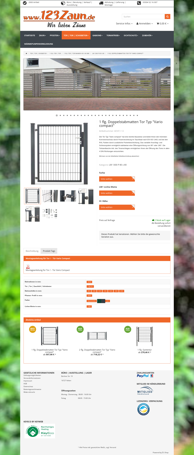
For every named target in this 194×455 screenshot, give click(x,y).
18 (116, 115)
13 (98, 115)
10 (88, 115)
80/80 (89, 295)
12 (95, 115)
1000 (94, 291)
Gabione (98, 35)
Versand (113, 447)
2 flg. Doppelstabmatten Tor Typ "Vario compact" (97, 350)
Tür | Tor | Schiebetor (76, 35)
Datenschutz (28, 386)
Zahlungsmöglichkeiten (32, 375)
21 (126, 115)
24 (137, 115)
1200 (99, 291)
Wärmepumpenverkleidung (38, 44)
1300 (89, 306)
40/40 (89, 282)
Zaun (42, 35)
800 (89, 291)
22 (130, 115)
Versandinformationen (32, 378)
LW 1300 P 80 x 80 (118, 164)
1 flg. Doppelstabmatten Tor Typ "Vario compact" (50, 350)
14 (102, 115)
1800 (116, 291)
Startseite (29, 35)
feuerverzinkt (92, 301)
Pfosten (55, 35)
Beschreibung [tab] (32, 251)
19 (119, 115)
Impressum (28, 381)
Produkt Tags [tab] (49, 251)
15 (105, 115)
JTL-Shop (165, 452)
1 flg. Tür (90, 286)
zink (107, 301)
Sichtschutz (131, 35)
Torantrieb (113, 35)
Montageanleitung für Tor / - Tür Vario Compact (48, 270)
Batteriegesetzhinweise (32, 389)
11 (91, 115)
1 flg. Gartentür (145, 349)
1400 (105, 291)
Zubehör (147, 35)
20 (123, 115)
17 (112, 115)
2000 (121, 291)
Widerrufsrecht (29, 392)
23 (133, 115)
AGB (25, 383)
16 (109, 115)
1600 (110, 291)
